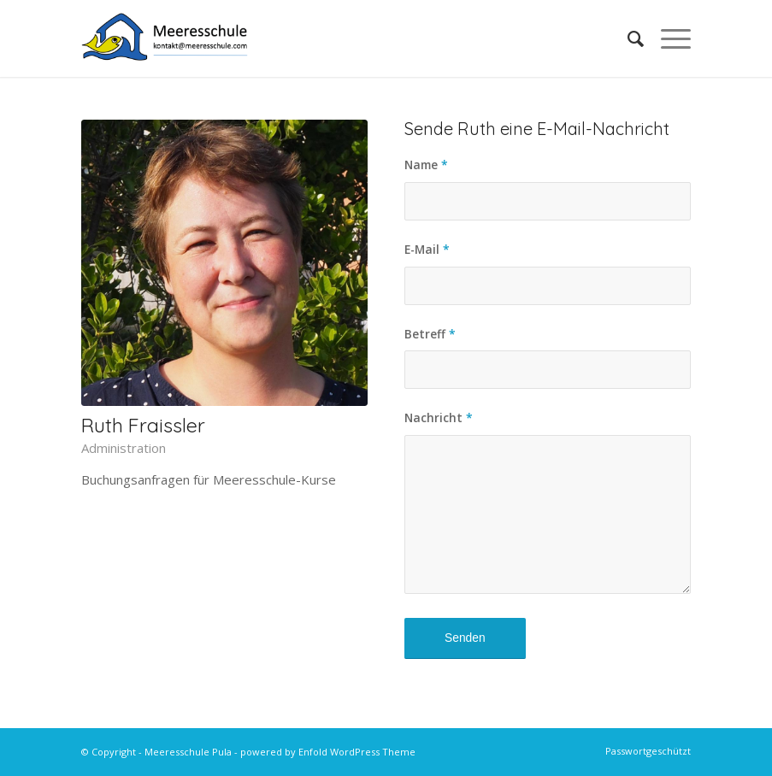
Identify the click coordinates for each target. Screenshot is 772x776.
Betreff (430, 334)
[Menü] (667, 38)
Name (426, 164)
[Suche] (627, 38)
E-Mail (427, 249)
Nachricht (438, 417)
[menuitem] (627, 38)
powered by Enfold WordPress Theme (327, 751)
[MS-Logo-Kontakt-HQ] (165, 38)
